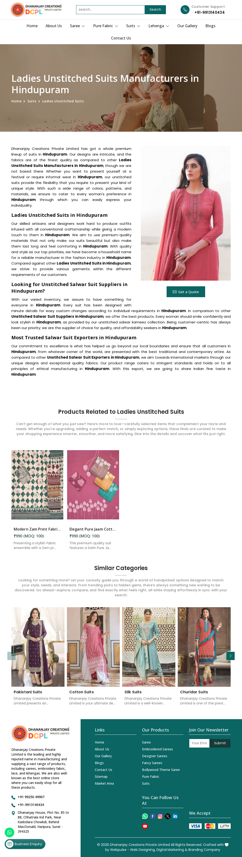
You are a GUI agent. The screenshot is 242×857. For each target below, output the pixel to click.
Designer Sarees (154, 756)
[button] (230, 656)
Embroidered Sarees (157, 749)
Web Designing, (143, 849)
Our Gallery (187, 25)
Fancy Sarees (152, 763)
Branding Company (204, 849)
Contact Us (121, 38)
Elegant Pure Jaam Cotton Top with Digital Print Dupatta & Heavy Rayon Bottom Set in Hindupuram (93, 532)
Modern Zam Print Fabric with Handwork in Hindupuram (37, 532)
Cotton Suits (81, 695)
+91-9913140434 (209, 12)
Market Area (104, 783)
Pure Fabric (105, 25)
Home (32, 25)
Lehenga (158, 25)
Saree (77, 25)
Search (155, 9)
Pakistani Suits (28, 695)
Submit (220, 743)
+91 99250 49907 (31, 797)
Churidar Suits (194, 695)
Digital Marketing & (171, 849)
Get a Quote (186, 291)
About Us (54, 25)
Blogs (210, 25)
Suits (133, 25)
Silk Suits (133, 695)
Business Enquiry (24, 844)
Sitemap (101, 776)
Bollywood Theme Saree (161, 769)
